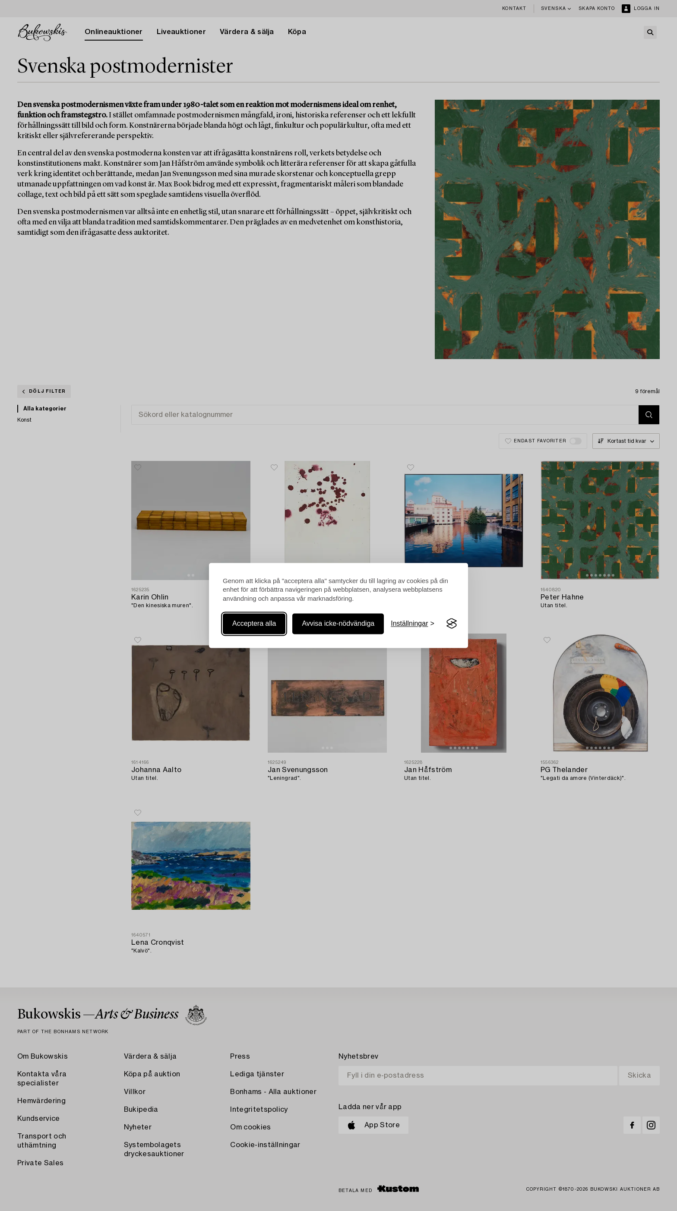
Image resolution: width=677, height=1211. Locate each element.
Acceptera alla (254, 623)
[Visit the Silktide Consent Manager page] (451, 623)
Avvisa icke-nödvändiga (338, 623)
